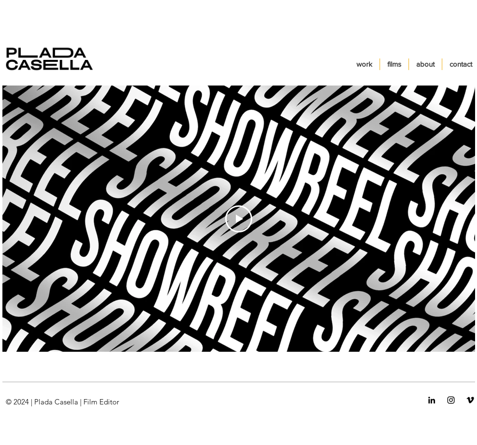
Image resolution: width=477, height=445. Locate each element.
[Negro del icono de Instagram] (451, 400)
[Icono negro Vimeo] (470, 400)
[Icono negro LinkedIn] (431, 400)
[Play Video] (238, 218)
